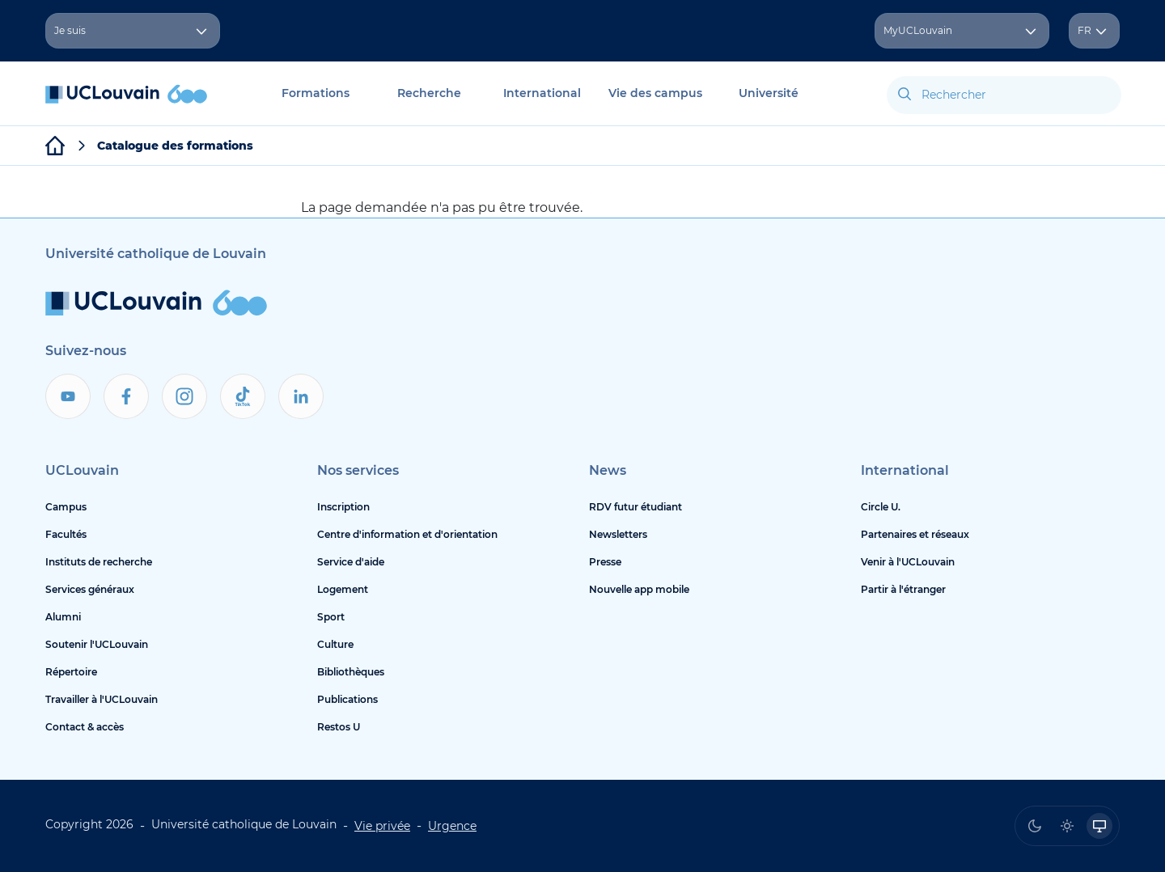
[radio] (1035, 826)
